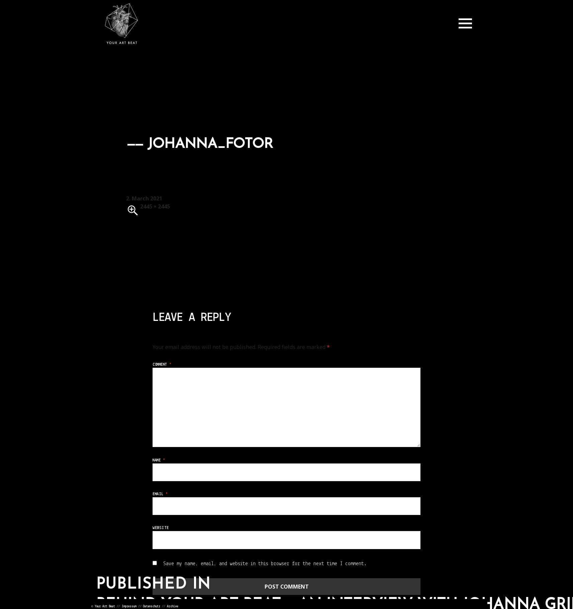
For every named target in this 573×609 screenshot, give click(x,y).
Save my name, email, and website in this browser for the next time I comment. (265, 564)
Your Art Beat (105, 606)
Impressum (129, 606)
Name (159, 460)
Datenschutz (151, 606)
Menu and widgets (465, 23)
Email (160, 494)
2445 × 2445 (155, 206)
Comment (162, 365)
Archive (172, 606)
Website (161, 528)
